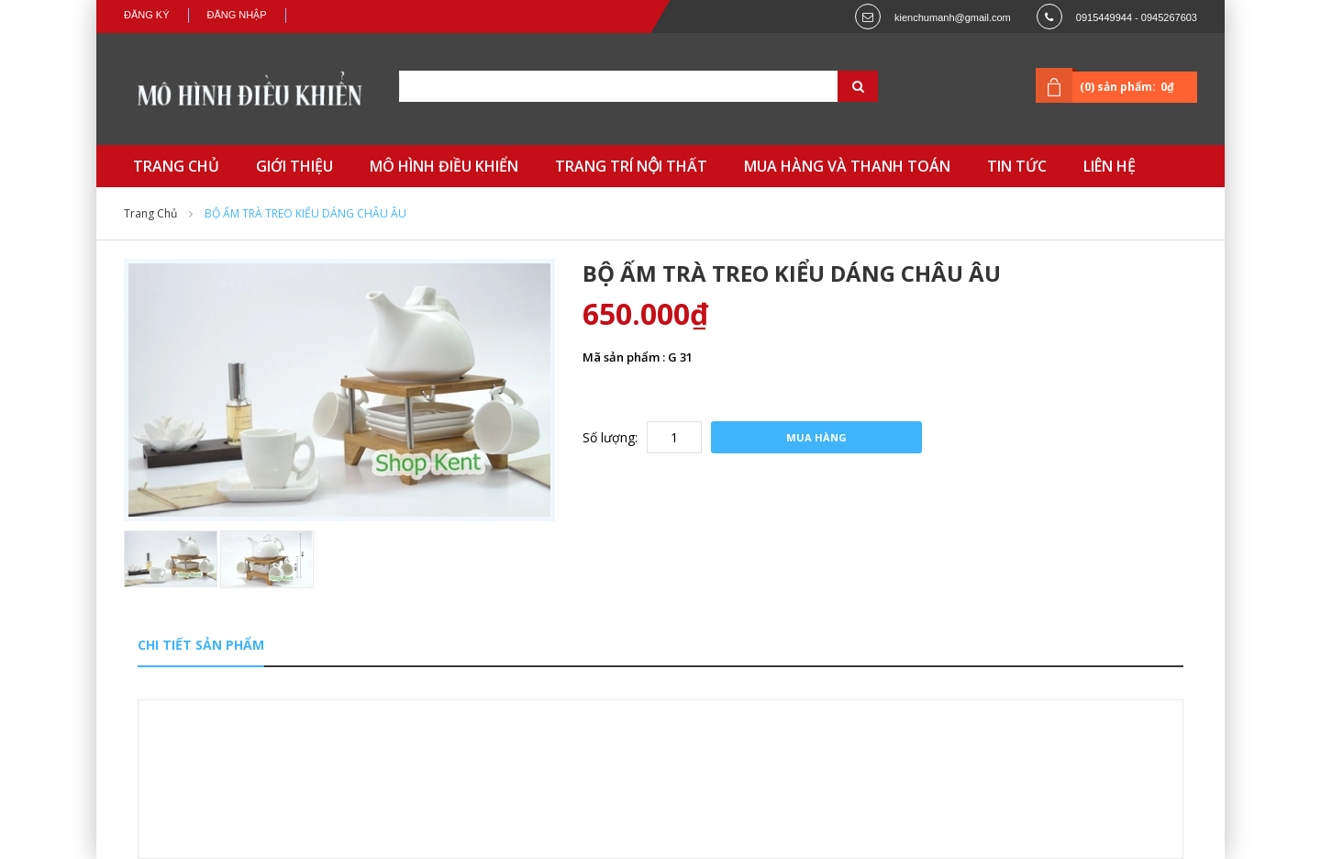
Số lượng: (610, 437)
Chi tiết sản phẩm (201, 644)
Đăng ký (147, 14)
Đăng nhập (237, 14)
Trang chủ (150, 213)
